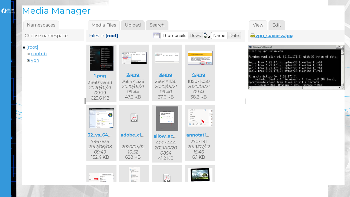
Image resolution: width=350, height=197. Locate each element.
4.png (198, 74)
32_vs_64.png (103, 135)
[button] (174, 35)
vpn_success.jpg (274, 35)
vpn (35, 60)
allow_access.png (173, 136)
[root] (32, 47)
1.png (100, 76)
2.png (133, 74)
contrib (39, 53)
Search (157, 25)
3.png (165, 74)
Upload (133, 25)
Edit (276, 25)
